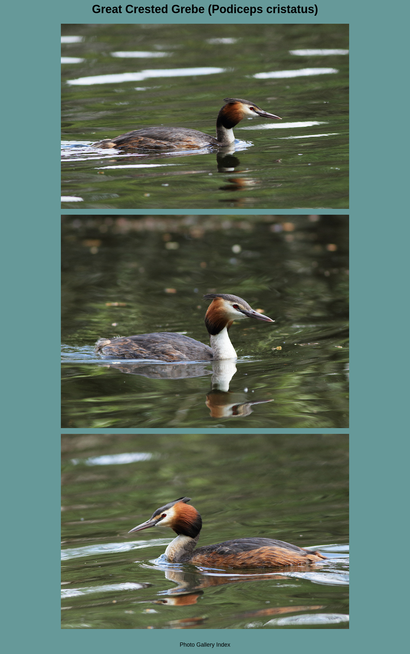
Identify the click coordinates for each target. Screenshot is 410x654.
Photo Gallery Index (205, 645)
